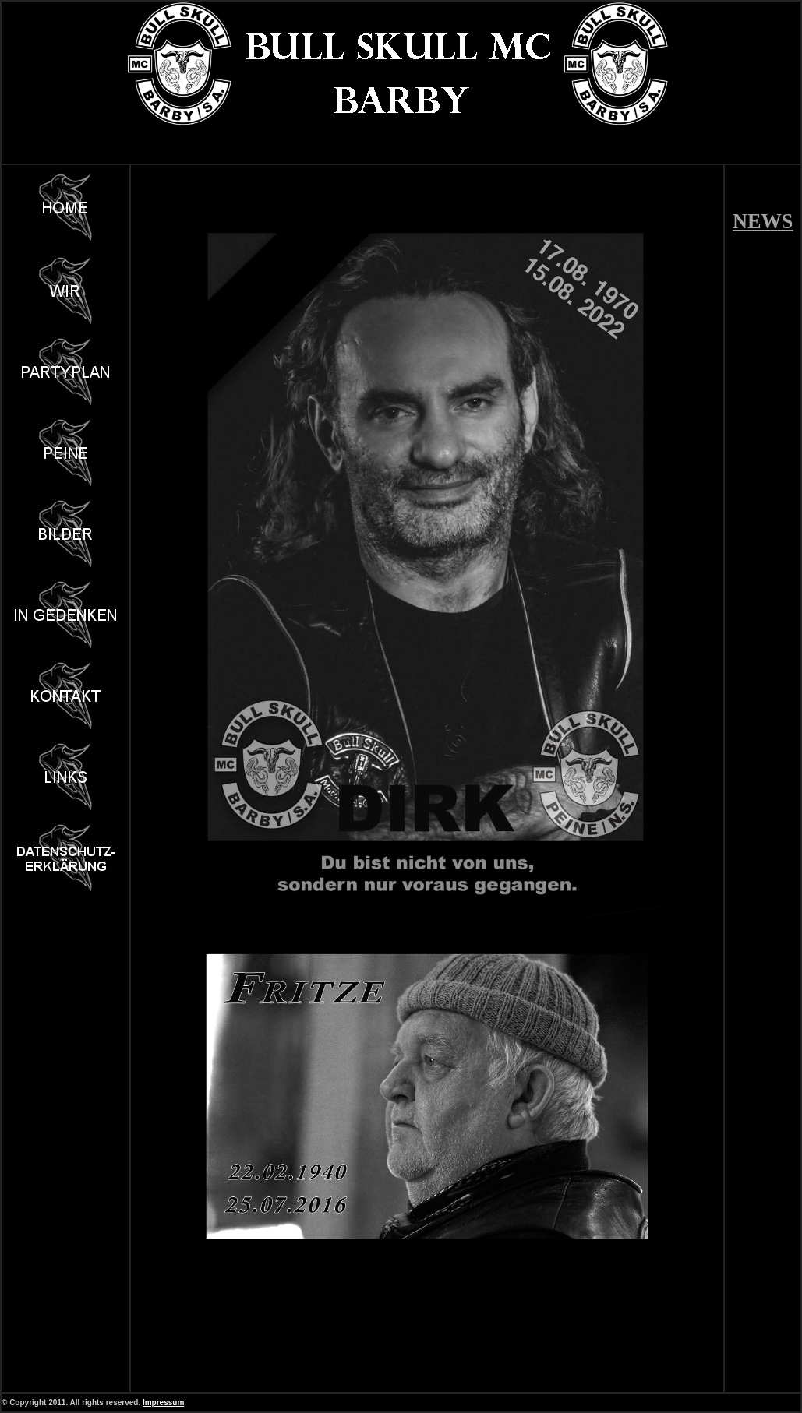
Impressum (163, 1402)
